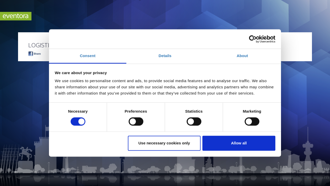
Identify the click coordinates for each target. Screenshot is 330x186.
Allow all (239, 143)
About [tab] (242, 55)
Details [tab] (165, 55)
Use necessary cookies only (164, 143)
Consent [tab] (88, 55)
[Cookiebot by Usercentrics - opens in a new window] (252, 39)
